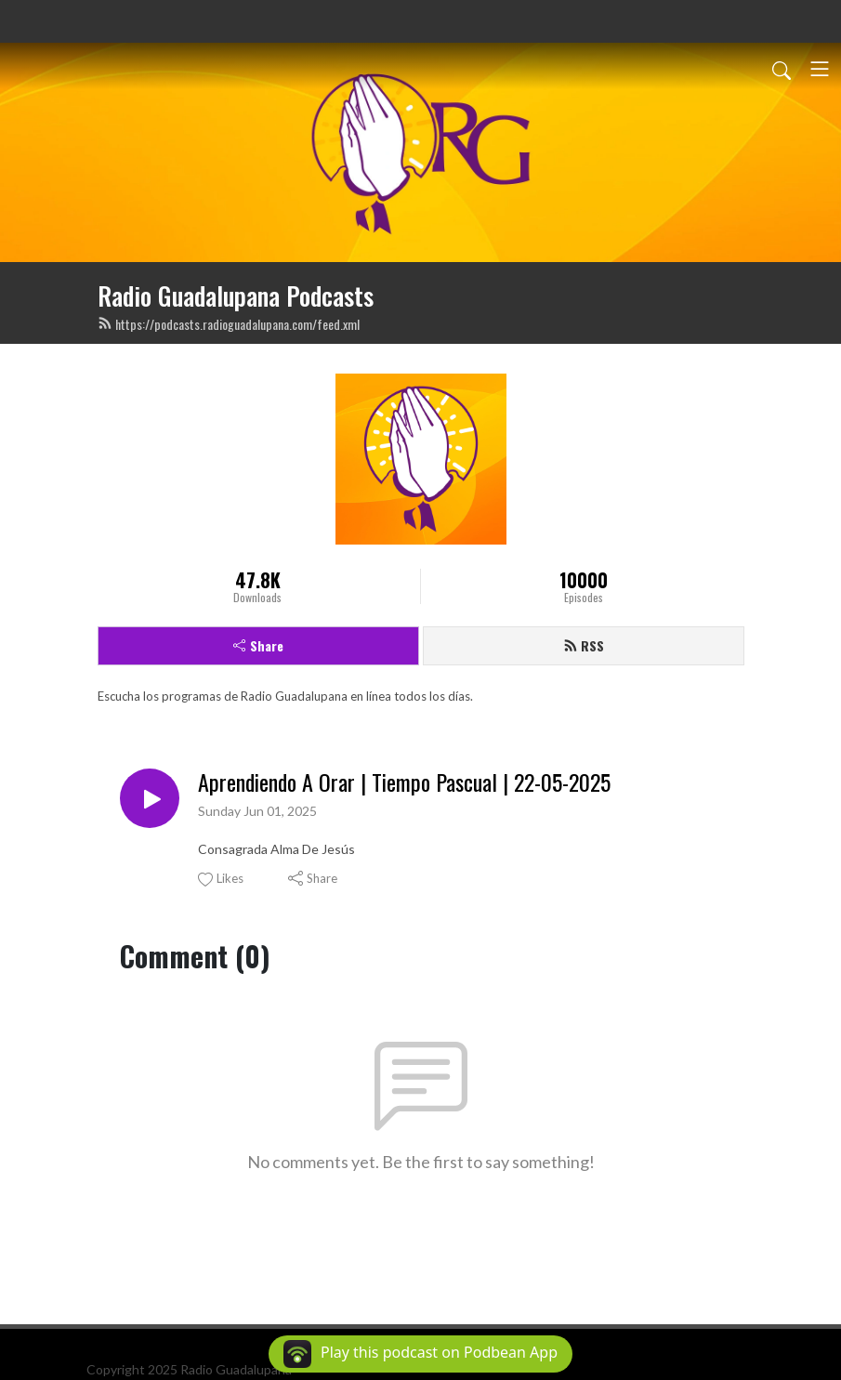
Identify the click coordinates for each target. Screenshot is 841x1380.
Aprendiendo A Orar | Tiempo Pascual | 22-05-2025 (404, 782)
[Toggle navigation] (819, 68)
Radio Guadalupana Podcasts (236, 295)
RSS (583, 645)
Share (258, 645)
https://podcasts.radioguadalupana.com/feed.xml (229, 324)
